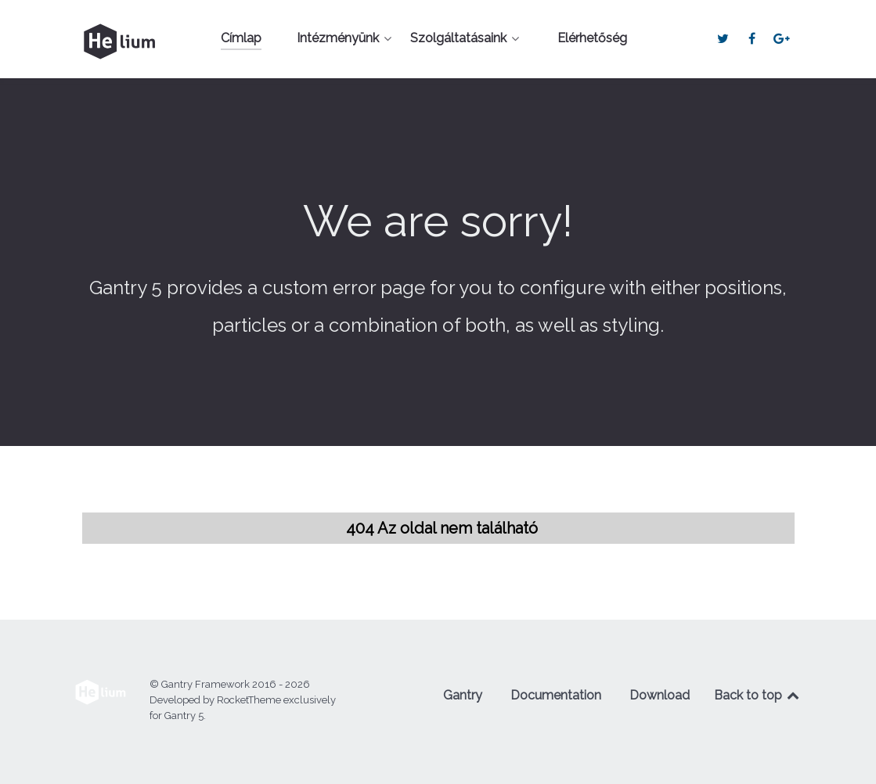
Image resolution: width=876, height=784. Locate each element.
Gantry (462, 695)
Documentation (555, 695)
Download (659, 695)
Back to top (758, 695)
